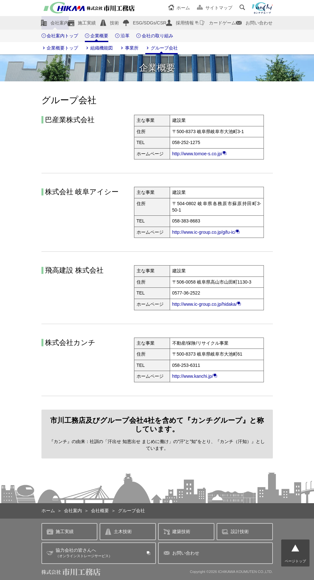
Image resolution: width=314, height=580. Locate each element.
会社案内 (59, 22)
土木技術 (118, 531)
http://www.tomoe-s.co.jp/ (199, 153)
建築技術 (176, 531)
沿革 (122, 36)
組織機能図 (99, 48)
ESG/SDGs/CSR (149, 22)
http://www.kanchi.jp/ (195, 376)
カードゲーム (222, 22)
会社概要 (100, 510)
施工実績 (87, 22)
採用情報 (185, 22)
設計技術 (235, 531)
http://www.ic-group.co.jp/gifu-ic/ (206, 232)
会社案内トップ (59, 36)
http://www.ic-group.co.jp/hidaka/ (207, 304)
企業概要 (96, 36)
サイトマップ (214, 7)
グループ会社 (161, 48)
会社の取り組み (154, 36)
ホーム (179, 7)
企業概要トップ (59, 48)
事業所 (129, 48)
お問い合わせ (259, 22)
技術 (114, 22)
